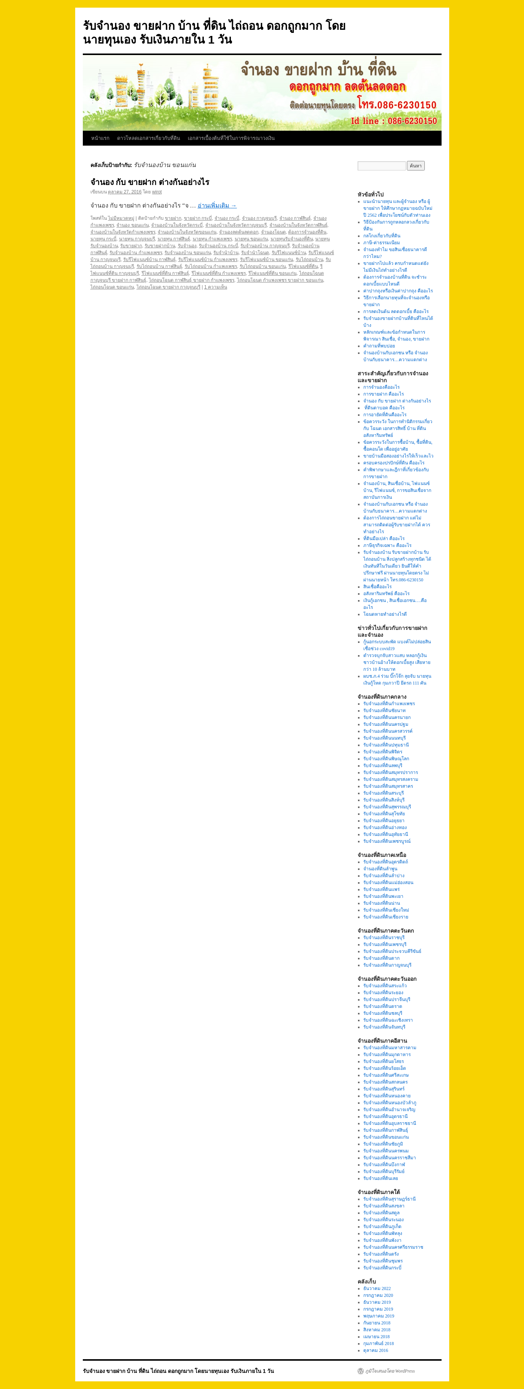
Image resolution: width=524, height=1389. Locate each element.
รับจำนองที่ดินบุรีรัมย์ (384, 1171)
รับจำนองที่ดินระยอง (383, 992)
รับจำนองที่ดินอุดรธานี (385, 1116)
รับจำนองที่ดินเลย (380, 1178)
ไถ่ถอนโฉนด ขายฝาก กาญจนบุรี (169, 287)
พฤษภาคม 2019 (378, 1316)
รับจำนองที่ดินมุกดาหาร (387, 1054)
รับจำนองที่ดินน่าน (381, 903)
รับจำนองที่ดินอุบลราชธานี (389, 1123)
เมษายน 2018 (376, 1336)
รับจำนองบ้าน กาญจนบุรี (264, 245)
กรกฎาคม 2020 (378, 1295)
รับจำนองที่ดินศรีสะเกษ (386, 1075)
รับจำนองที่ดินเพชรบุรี (384, 944)
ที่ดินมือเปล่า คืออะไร (384, 538)
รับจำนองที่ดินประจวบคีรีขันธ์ (392, 951)
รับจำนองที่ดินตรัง (381, 1254)
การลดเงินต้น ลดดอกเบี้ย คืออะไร (396, 311)
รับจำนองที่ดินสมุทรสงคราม (390, 779)
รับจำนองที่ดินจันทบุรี (384, 1027)
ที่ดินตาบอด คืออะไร (384, 408)
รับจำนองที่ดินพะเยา (383, 896)
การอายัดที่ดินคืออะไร (384, 414)
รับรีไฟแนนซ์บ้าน (289, 252)
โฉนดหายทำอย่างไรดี (385, 614)
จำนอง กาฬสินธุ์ (295, 218)
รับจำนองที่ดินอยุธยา (384, 820)
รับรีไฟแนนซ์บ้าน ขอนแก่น (266, 259)
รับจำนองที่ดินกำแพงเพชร (389, 703)
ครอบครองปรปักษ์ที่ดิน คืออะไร (393, 463)
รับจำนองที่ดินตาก (381, 958)
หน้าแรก (100, 138)
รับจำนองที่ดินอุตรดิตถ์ (385, 862)
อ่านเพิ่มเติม (217, 205)
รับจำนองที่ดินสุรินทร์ (384, 1089)
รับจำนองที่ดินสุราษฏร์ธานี (389, 1199)
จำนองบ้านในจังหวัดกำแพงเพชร (122, 232)
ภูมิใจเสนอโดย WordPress (390, 1371)
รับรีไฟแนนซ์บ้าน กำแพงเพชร (207, 259)
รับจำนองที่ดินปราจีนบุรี (386, 999)
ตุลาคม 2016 (375, 1350)
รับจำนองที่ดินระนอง (383, 1219)
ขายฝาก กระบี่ (198, 218)
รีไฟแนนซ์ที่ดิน (303, 266)
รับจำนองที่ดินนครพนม (386, 1151)
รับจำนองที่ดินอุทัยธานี (385, 834)
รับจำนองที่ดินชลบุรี (382, 1013)
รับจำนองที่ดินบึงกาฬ (384, 1164)
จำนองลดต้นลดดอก (238, 232)
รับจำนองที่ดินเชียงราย (385, 917)
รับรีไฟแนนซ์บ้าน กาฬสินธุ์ (149, 259)
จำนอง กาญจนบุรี (259, 218)
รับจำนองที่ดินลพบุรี (382, 765)
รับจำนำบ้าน (226, 252)
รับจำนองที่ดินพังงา (382, 1240)
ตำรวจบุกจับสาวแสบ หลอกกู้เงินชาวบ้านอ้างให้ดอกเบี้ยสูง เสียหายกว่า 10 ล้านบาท (396, 662)
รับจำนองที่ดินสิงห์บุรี (384, 800)
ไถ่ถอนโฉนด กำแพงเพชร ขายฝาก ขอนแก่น (280, 280)
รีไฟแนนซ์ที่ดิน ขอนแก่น (272, 273)
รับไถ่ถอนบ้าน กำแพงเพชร (211, 266)
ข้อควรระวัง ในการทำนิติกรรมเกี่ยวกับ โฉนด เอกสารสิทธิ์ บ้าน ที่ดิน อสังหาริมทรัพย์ (397, 428)
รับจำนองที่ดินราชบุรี (384, 937)
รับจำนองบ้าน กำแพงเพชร (136, 252)
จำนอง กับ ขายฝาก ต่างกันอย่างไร (150, 182)
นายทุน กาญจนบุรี (137, 239)
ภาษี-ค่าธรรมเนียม (381, 242)
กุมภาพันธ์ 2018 (378, 1343)
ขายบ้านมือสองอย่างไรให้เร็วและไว (398, 456)
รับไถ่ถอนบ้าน (309, 259)
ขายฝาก (173, 218)
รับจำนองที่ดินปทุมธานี (386, 745)
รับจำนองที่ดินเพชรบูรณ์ (387, 841)
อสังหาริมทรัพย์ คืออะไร (386, 593)
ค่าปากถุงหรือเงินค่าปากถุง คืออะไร (398, 291)
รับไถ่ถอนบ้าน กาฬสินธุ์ (159, 266)
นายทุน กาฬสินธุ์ (174, 239)
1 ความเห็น (215, 287)
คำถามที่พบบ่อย (379, 346)
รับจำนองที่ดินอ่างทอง (385, 827)
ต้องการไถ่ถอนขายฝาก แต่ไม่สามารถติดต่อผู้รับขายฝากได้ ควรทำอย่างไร (396, 524)
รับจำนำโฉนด (255, 252)
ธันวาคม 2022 (377, 1288)
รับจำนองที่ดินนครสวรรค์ (388, 731)
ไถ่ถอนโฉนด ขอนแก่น (112, 287)
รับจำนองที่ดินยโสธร (383, 1061)
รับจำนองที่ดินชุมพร (383, 1261)
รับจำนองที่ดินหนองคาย (387, 1096)
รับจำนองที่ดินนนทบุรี (384, 738)
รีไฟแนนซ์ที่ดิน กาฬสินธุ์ (165, 273)
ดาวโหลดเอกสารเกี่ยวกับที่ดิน (148, 138)
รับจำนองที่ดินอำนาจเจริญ (389, 1109)
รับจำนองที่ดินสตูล (381, 1212)
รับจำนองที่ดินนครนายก (387, 717)
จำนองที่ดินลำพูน (380, 868)
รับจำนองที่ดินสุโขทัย (384, 813)
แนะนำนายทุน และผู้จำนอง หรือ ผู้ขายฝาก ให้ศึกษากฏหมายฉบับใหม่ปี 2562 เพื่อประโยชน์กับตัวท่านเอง (397, 208)
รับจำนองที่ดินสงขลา (384, 1206)
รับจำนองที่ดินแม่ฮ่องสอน (388, 882)
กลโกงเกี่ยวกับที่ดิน (381, 236)
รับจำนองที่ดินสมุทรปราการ (390, 772)
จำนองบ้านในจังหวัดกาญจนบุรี (236, 225)
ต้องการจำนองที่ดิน (307, 232)
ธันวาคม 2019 (377, 1302)
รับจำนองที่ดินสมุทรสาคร (388, 786)
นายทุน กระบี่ (103, 239)
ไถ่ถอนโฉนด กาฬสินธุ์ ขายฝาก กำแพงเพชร (191, 280)
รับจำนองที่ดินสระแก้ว (385, 985)
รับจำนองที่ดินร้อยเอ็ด (384, 1068)
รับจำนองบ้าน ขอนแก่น (187, 252)
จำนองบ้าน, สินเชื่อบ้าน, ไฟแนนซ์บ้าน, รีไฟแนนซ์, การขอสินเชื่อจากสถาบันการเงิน (397, 490)
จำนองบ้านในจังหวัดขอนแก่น (187, 232)
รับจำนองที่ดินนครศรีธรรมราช (393, 1247)
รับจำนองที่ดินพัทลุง (382, 1233)
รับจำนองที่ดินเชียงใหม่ (386, 910)
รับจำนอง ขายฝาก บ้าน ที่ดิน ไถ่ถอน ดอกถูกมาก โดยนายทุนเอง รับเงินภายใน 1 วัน (178, 1371)
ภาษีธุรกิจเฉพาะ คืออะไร (387, 545)
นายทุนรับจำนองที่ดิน (292, 239)
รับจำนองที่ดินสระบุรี (383, 793)
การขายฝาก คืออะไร (384, 394)
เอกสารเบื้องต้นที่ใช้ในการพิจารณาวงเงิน (231, 138)
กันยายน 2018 (376, 1323)
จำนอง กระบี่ (226, 218)
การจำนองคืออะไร (381, 387)
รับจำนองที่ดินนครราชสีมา (389, 1157)
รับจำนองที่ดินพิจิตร (382, 752)
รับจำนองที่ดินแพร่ (381, 889)
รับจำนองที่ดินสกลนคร (385, 1082)
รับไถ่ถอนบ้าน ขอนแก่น (263, 266)
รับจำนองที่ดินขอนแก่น (386, 1137)
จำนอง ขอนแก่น (132, 225)
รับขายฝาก (131, 245)
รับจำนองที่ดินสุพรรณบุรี (387, 807)
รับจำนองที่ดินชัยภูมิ (383, 1144)
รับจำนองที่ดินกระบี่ (382, 1268)
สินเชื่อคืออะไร (377, 586)
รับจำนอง (187, 245)
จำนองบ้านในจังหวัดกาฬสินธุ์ (298, 225)
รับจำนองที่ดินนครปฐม (385, 724)
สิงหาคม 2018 (376, 1329)
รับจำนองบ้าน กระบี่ (218, 245)
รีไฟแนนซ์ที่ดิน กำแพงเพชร (219, 273)
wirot (157, 192)
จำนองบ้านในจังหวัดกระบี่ (177, 225)
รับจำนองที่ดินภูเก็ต (382, 1226)
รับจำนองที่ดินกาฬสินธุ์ (385, 1130)
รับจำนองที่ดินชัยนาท (384, 710)
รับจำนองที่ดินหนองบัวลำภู (389, 1102)
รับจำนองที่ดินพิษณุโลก (386, 758)
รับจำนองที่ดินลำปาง (384, 875)
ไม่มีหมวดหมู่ (121, 218)
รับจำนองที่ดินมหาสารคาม (389, 1047)
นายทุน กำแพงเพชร (212, 239)
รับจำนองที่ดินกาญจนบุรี (387, 965)
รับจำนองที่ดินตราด (382, 1006)
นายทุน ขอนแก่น (251, 239)
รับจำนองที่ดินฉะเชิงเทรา (388, 1020)
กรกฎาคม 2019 (378, 1309)
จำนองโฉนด (273, 232)
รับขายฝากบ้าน (160, 245)
